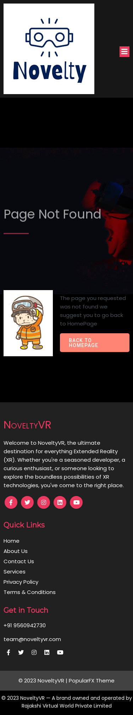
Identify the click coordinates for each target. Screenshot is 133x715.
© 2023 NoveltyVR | (43, 680)
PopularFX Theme (92, 680)
